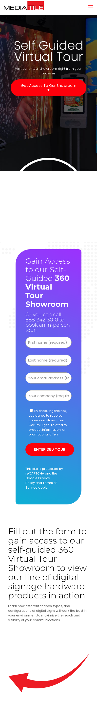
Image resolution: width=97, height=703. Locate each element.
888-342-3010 (41, 320)
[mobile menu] (90, 7)
